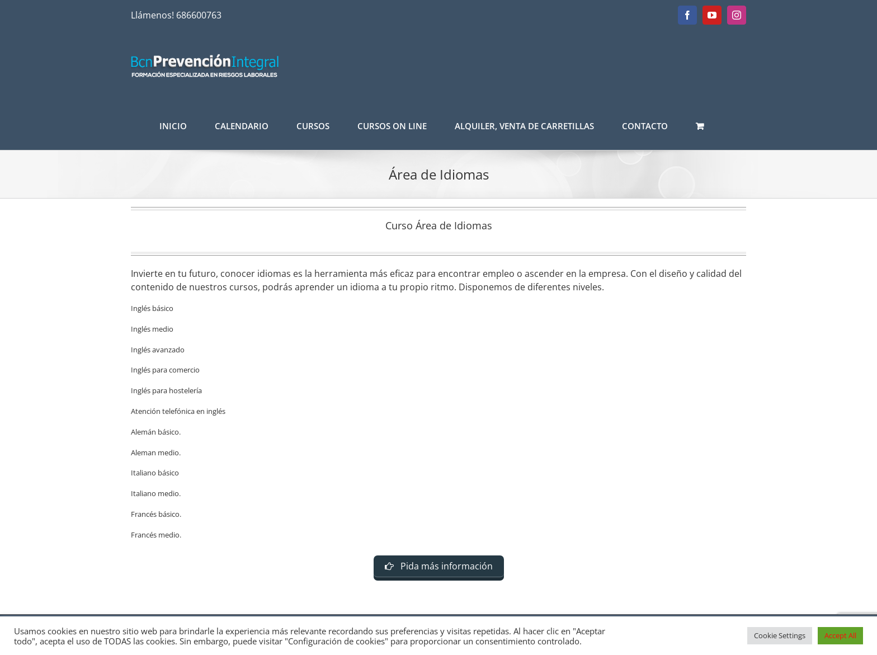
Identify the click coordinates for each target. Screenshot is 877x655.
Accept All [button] (840, 635)
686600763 (198, 15)
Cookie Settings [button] (779, 635)
